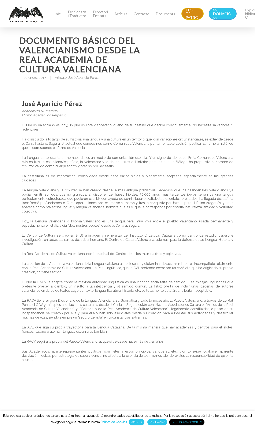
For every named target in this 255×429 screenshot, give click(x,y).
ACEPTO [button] (136, 422)
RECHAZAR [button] (157, 422)
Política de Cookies (114, 422)
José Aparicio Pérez (83, 78)
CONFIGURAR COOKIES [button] (187, 422)
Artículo (61, 78)
